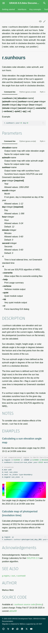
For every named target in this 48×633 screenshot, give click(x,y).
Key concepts (35, 9)
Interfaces (22, 9)
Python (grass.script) (27, 92)
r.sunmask (21, 576)
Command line (9, 92)
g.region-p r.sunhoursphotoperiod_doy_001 (25, 538)
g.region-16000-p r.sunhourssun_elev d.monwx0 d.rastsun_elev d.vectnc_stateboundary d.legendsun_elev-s (25, 467)
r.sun (13, 576)
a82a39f (13, 611)
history (39, 604)
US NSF (39, 624)
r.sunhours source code (24, 604)
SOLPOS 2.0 (33, 558)
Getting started (8, 9)
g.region (5, 576)
